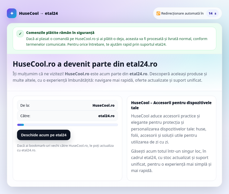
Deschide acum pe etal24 (43, 135)
